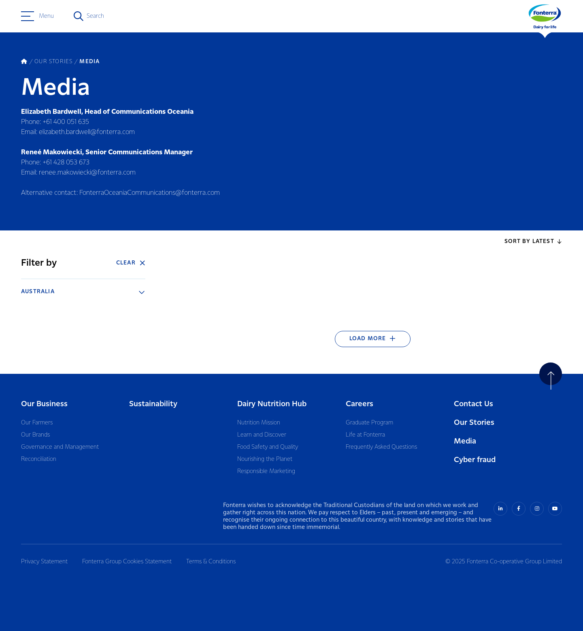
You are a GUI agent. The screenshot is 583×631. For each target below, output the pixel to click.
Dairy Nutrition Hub (271, 404)
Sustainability (153, 404)
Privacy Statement (44, 562)
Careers (359, 404)
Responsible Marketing (266, 471)
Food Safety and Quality (267, 447)
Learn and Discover (261, 435)
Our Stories (474, 422)
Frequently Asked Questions (381, 447)
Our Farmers (37, 423)
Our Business (44, 404)
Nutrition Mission (258, 423)
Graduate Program (369, 423)
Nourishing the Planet (264, 459)
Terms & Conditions (211, 562)
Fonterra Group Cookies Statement (127, 562)
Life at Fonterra (365, 435)
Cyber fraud (475, 460)
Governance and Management (60, 447)
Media (465, 441)
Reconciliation (38, 459)
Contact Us (473, 404)
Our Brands (35, 435)
